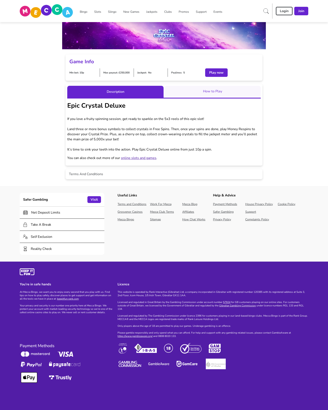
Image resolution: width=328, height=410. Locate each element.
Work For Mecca (160, 204)
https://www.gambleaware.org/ (135, 336)
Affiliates (188, 212)
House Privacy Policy (259, 204)
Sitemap (155, 219)
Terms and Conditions (132, 204)
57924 (226, 302)
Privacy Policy (222, 219)
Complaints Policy (257, 219)
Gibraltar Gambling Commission (237, 305)
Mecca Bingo (126, 219)
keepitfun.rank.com (68, 298)
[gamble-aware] (66, 272)
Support (250, 212)
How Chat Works (193, 219)
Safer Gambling (223, 212)
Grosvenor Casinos (130, 212)
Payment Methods (225, 204)
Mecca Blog (189, 204)
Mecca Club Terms (162, 212)
